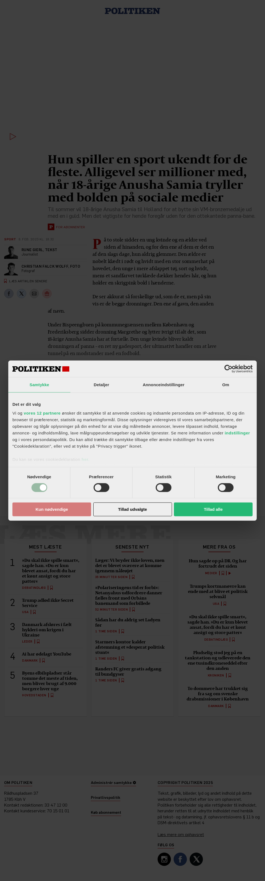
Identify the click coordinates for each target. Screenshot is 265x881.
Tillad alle (213, 509)
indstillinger (237, 432)
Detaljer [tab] (101, 384)
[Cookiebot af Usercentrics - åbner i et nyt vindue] (228, 369)
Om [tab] (225, 384)
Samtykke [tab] (39, 384)
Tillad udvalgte (132, 509)
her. (85, 459)
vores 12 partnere (42, 412)
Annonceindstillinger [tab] (163, 384)
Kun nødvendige (52, 509)
